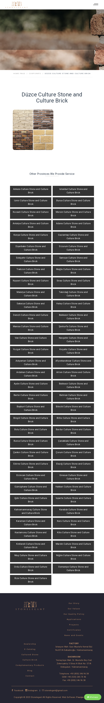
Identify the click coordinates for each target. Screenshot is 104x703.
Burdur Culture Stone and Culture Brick (73, 431)
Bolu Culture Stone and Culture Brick (30, 431)
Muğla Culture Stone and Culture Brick (73, 271)
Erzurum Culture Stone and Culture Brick (73, 248)
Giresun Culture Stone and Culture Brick (73, 477)
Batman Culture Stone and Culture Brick (73, 396)
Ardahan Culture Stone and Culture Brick (30, 374)
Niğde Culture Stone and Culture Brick (73, 557)
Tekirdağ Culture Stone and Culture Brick (73, 293)
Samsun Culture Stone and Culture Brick (73, 259)
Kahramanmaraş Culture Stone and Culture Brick (30, 511)
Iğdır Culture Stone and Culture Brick (30, 499)
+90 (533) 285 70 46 (76, 676)
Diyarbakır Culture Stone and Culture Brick (31, 248)
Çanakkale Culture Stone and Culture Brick (73, 442)
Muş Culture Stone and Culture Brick (30, 557)
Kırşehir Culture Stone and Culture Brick (73, 351)
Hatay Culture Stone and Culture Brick (73, 305)
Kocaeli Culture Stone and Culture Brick (30, 213)
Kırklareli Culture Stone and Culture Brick (30, 545)
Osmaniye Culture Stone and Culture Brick (73, 568)
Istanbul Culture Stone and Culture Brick (73, 190)
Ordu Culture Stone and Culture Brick (30, 568)
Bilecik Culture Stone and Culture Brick (73, 408)
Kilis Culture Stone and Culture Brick (73, 534)
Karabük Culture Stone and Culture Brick (73, 511)
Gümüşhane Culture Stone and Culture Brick (30, 488)
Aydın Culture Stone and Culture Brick (31, 385)
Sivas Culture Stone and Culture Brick (73, 282)
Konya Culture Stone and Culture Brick (31, 236)
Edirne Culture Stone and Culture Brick (30, 465)
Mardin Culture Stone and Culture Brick (73, 545)
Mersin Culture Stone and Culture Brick (73, 213)
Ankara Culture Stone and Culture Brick (30, 190)
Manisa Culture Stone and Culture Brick (30, 328)
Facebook (17, 690)
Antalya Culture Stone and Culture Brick (30, 225)
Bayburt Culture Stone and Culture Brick (30, 408)
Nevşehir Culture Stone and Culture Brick (73, 339)
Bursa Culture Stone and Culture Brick (73, 202)
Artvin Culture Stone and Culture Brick (73, 374)
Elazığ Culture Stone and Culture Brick (73, 465)
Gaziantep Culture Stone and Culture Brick (73, 236)
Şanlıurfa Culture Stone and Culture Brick (73, 328)
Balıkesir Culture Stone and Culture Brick (73, 316)
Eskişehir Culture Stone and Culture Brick (30, 259)
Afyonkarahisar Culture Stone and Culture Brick (73, 362)
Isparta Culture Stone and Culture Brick (73, 499)
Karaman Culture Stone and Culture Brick (30, 522)
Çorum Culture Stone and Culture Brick (73, 454)
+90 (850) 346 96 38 (79, 673)
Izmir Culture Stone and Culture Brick (30, 202)
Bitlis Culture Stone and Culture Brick (73, 419)
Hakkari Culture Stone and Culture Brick (73, 488)
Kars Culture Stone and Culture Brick (73, 522)
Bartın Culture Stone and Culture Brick (31, 396)
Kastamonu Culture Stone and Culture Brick (30, 534)
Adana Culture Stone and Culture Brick (73, 225)
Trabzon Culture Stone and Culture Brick (31, 271)
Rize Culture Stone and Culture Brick (30, 580)
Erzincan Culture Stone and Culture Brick (30, 477)
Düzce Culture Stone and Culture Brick (68, 73)
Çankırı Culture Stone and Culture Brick (30, 454)
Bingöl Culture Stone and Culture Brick (30, 419)
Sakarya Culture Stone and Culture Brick (31, 305)
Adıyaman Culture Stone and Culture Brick (31, 362)
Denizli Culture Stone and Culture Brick (30, 316)
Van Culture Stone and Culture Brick (31, 339)
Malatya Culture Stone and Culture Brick (31, 293)
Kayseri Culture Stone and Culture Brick (30, 282)
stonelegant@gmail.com (54, 690)
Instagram (31, 690)
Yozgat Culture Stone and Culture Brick (30, 351)
